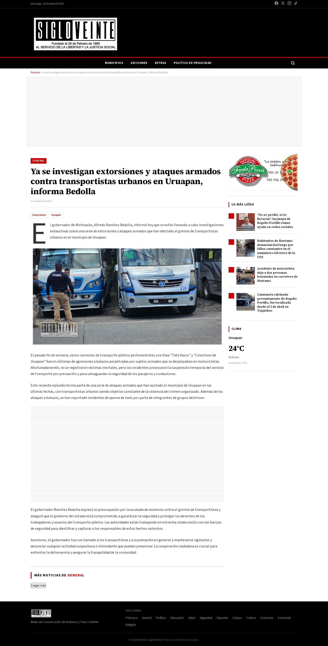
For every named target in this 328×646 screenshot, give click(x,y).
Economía (284, 618)
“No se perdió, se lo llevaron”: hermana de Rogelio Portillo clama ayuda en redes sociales (275, 221)
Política (161, 618)
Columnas (266, 618)
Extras (160, 63)
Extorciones (39, 214)
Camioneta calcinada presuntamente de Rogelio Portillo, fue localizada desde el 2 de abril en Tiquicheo (277, 303)
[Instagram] (289, 4)
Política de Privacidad (193, 63)
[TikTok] (296, 4)
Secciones (139, 63)
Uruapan (56, 214)
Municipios (114, 63)
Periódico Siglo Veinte (149, 640)
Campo (237, 618)
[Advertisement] (164, 112)
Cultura (251, 618)
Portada (35, 72)
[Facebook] (276, 4)
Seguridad (206, 618)
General (38, 160)
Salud (191, 618)
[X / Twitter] (283, 4)
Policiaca (131, 618)
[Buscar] (293, 63)
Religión (131, 625)
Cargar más (38, 585)
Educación (177, 618)
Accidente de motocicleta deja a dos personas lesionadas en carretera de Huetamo (277, 275)
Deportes (222, 618)
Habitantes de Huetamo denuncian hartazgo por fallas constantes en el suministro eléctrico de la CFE (276, 249)
